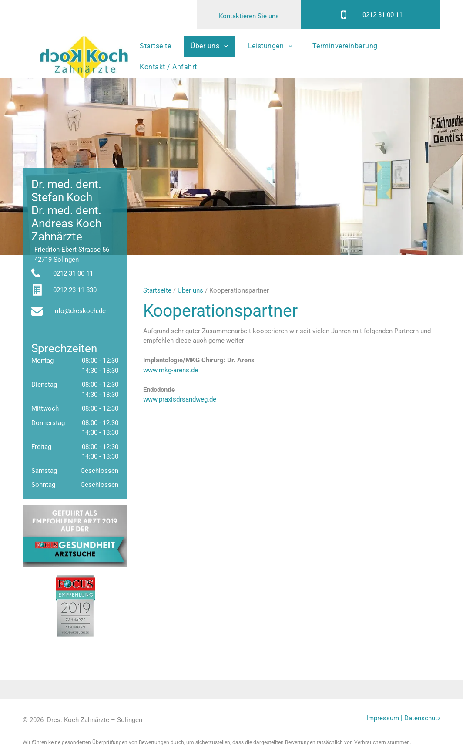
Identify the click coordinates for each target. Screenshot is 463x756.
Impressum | (384, 718)
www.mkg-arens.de (170, 370)
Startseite (157, 290)
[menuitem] (158, 46)
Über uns (190, 290)
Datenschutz (422, 718)
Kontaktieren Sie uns (249, 16)
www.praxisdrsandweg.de (179, 399)
